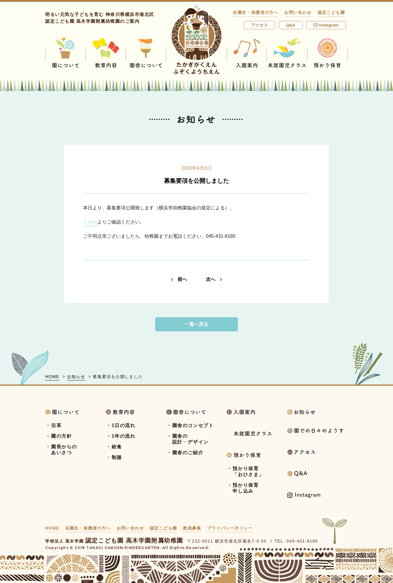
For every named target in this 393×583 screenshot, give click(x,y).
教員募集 (192, 528)
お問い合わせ (297, 12)
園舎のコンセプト (193, 425)
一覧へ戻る (196, 324)
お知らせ (76, 376)
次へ (214, 279)
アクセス (259, 25)
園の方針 (61, 436)
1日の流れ (124, 425)
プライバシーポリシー (230, 528)
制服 (117, 457)
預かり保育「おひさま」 (248, 471)
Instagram (326, 25)
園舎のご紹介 (188, 452)
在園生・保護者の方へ (255, 12)
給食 (117, 446)
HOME (52, 376)
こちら (90, 221)
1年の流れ (124, 436)
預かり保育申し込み (246, 488)
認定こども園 (331, 12)
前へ (179, 279)
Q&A (290, 25)
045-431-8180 (302, 541)
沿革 (56, 425)
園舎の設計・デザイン (190, 439)
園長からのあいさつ (64, 449)
